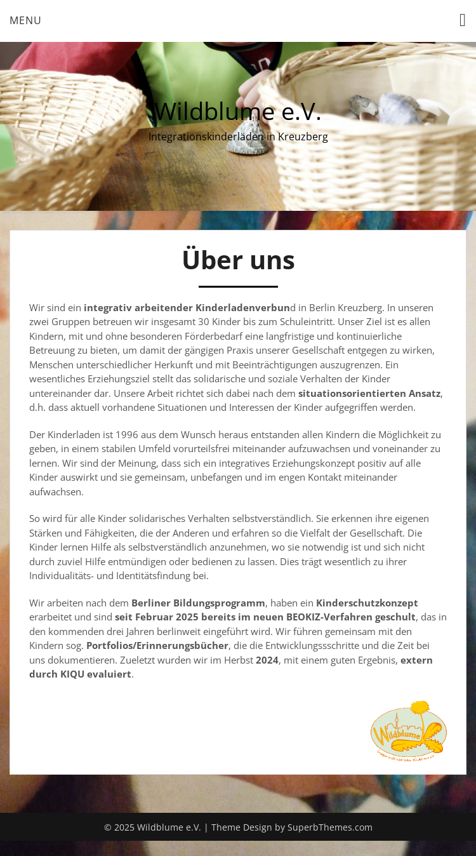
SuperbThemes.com (330, 827)
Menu (26, 20)
